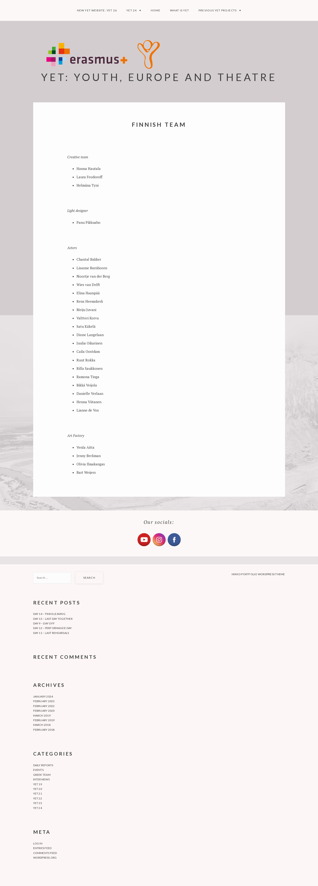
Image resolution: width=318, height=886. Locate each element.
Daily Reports (43, 765)
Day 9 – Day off (44, 623)
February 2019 (44, 720)
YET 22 (37, 798)
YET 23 (37, 803)
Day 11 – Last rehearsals (51, 633)
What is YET (179, 10)
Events (38, 770)
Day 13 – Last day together (53, 618)
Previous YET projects (218, 10)
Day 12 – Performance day (52, 628)
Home (156, 10)
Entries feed (42, 848)
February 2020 (44, 710)
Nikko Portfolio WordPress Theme (258, 574)
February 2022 (44, 706)
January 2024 (43, 696)
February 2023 (44, 701)
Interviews (41, 779)
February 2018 (44, 729)
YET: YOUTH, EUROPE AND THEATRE (159, 77)
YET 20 (37, 789)
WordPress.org (45, 857)
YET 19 (37, 784)
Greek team (42, 774)
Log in (37, 843)
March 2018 (42, 725)
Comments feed (45, 853)
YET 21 (37, 793)
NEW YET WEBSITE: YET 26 (97, 10)
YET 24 (131, 10)
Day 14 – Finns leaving (49, 614)
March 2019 (42, 715)
